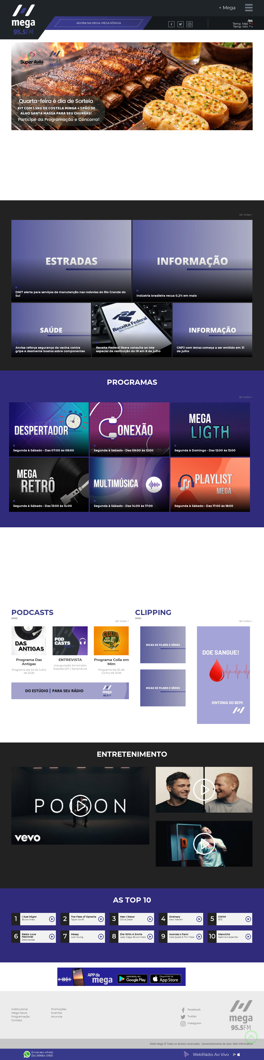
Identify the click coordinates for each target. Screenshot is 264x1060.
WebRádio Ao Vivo (211, 1055)
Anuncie (56, 1016)
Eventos (56, 1013)
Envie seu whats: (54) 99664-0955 (38, 1054)
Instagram (191, 1023)
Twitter (188, 1017)
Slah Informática (243, 1044)
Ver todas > (246, 215)
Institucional (19, 1009)
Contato (16, 1020)
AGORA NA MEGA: (99, 23)
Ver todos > (246, 397)
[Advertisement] (132, 170)
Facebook (190, 1010)
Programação (20, 1016)
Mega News (19, 1013)
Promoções (58, 1009)
